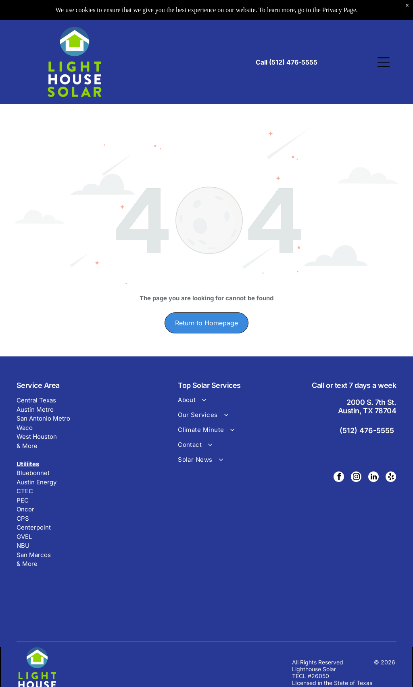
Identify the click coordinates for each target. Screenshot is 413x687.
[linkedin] (373, 477)
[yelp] (391, 477)
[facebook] (339, 477)
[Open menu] (384, 62)
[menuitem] (222, 403)
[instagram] (356, 477)
